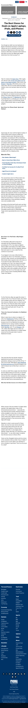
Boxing (17, 625)
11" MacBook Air (16, 97)
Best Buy (9, 84)
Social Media (19, 600)
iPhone (5, 97)
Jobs (17, 644)
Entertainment (4, 648)
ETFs (2, 630)
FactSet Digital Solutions (14, 698)
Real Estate (19, 587)
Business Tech (19, 604)
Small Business (4, 613)
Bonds (2, 628)
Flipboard (15, 674)
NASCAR (18, 623)
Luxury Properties (20, 593)
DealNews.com (4, 39)
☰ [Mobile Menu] (26, 2)
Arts (2, 659)
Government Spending (6, 609)
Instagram (9, 674)
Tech (17, 596)
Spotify (12, 677)
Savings (3, 596)
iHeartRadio (15, 677)
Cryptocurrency (4, 623)
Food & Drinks (4, 657)
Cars (2, 654)
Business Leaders (5, 632)
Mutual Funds (4, 639)
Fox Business (6, 1)
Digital (17, 599)
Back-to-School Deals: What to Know (11, 160)
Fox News (18, 662)
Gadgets (18, 602)
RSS (21, 674)
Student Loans (4, 591)
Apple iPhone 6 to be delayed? (9, 171)
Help (14, 691)
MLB (17, 621)
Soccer (17, 626)
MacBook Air (10, 319)
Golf (17, 628)
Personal (18, 589)
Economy (4, 607)
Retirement (4, 602)
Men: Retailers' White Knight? (9, 157)
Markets (3, 617)
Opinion (18, 634)
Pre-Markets (4, 637)
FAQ (17, 650)
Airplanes (3, 655)
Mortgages (3, 589)
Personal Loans (4, 594)
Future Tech (18, 608)
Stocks (2, 619)
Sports (18, 615)
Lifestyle (3, 646)
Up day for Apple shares (8, 174)
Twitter (11, 32)
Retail (2, 635)
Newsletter (24, 674)
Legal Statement (22, 698)
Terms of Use (19, 646)
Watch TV (22, 1)
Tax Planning (4, 603)
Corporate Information (21, 653)
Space (17, 611)
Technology (14, 17)
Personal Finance (6, 587)
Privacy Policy (19, 648)
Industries (3, 634)
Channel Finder (19, 643)
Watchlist (4, 643)
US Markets (4, 621)
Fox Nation (18, 664)
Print (17, 32)
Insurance (3, 598)
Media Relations (19, 652)
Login (17, 1)
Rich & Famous (4, 650)
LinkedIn (18, 674)
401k (2, 600)
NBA (17, 619)
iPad (8, 97)
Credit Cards (4, 593)
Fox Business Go (19, 666)
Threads (14, 32)
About (17, 640)
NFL (17, 617)
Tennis (17, 630)
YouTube (12, 674)
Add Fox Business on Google (14, 35)
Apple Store (15, 79)
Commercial (19, 591)
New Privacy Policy (14, 687)
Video (17, 637)
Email (20, 32)
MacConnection (5, 325)
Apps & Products (20, 668)
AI (16, 609)
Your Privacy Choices (14, 689)
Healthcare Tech (20, 606)
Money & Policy (4, 611)
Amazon (3, 84)
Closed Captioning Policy (14, 693)
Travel (2, 652)
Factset (18, 697)
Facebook (8, 32)
